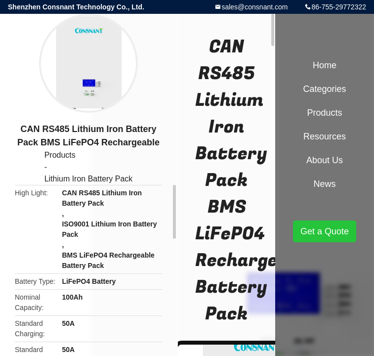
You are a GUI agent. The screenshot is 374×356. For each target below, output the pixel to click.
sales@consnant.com (254, 7)
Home (324, 65)
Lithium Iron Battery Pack (88, 179)
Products (60, 155)
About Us (324, 160)
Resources (324, 136)
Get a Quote (324, 231)
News (324, 184)
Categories (324, 89)
